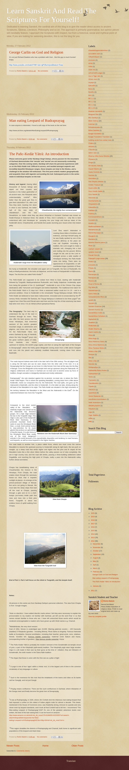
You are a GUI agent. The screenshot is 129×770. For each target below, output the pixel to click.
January (96, 586)
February (96, 572)
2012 (93, 541)
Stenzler (91, 364)
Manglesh (91, 236)
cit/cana (91, 146)
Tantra (90, 377)
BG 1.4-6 (91, 108)
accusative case (94, 54)
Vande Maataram (94, 396)
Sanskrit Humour (94, 310)
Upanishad (92, 393)
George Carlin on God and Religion (36, 52)
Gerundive (92, 178)
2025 (93, 513)
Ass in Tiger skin (94, 76)
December (97, 544)
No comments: (43, 71)
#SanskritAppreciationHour (98, 50)
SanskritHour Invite (95, 313)
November (97, 547)
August (95, 558)
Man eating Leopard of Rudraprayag (36, 120)
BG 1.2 (90, 102)
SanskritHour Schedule (96, 316)
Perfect (91, 262)
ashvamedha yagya (95, 73)
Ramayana (92, 278)
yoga (90, 412)
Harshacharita (93, 201)
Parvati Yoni (92, 255)
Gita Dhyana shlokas (95, 182)
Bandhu (91, 92)
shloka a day (93, 351)
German (91, 175)
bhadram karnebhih (95, 111)
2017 (93, 524)
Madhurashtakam (94, 226)
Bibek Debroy (93, 121)
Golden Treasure (94, 185)
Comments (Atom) (23, 751)
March (95, 568)
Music (90, 246)
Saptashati (92, 319)
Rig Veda (91, 287)
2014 (93, 534)
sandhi (90, 300)
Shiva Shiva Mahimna (96, 345)
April (94, 565)
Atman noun (92, 79)
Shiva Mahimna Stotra (96, 342)
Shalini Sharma (93, 329)
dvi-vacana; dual (94, 166)
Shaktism (91, 322)
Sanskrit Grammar (95, 306)
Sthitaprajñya (93, 367)
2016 (93, 527)
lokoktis (91, 223)
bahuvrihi (91, 86)
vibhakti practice (94, 406)
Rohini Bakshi (109, 601)
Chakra (91, 143)
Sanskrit (91, 303)
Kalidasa (91, 210)
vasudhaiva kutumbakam (97, 399)
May (94, 561)
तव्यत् (90, 422)
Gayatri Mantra (93, 169)
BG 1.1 (90, 98)
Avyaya (91, 82)
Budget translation (95, 134)
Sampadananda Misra (96, 297)
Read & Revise (93, 284)
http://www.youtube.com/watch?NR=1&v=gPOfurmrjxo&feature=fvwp (36, 65)
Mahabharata (93, 230)
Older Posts (77, 745)
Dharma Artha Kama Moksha (98, 156)
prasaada (91, 265)
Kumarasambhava (95, 217)
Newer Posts (13, 745)
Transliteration (93, 383)
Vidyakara (92, 409)
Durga (90, 162)
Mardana (91, 239)
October (96, 551)
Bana (90, 89)
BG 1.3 (90, 105)
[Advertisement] (45, 94)
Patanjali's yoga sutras (96, 258)
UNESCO (91, 390)
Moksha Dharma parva (96, 242)
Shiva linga (92, 338)
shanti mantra (93, 332)
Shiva (90, 335)
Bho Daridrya (93, 118)
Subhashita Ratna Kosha (97, 370)
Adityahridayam (94, 57)
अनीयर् (90, 418)
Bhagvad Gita (93, 114)
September (97, 554)
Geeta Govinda (93, 172)
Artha (90, 66)
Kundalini (91, 220)
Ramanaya (92, 274)
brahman (91, 124)
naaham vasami (94, 249)
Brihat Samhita (93, 130)
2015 (93, 530)
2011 (93, 590)
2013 (93, 537)
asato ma (91, 70)
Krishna (91, 214)
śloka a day (92, 361)
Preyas (90, 268)
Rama (90, 271)
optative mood (93, 252)
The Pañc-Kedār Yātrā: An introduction (39, 154)
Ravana (91, 281)
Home (45, 745)
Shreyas (91, 354)
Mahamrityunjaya (94, 233)
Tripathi (91, 386)
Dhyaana (91, 159)
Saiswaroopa (93, 290)
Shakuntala (92, 326)
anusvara (91, 60)
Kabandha (92, 207)
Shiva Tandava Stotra (96, 348)
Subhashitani (93, 374)
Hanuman (91, 198)
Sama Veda (92, 294)
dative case (92, 153)
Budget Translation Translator (99, 137)
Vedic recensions (94, 402)
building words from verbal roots (99, 140)
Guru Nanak (92, 194)
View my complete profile (97, 616)
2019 (93, 517)
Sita (89, 358)
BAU (90, 95)
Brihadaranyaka (94, 127)
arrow (90, 63)
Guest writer (92, 188)
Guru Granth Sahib (95, 191)
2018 (93, 520)
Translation (92, 380)
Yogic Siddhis (93, 415)
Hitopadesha (93, 204)
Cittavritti (91, 150)
